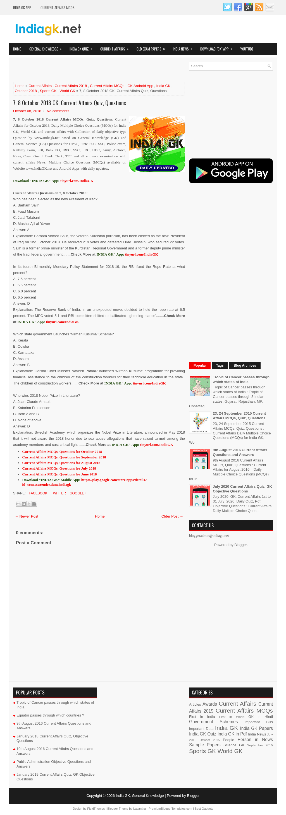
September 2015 (260, 745)
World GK (67, 91)
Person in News (255, 739)
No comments (58, 111)
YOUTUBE (246, 49)
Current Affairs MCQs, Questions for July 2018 (59, 468)
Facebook (37, 493)
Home (17, 49)
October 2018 (26, 91)
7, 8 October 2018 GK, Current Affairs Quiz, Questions (69, 103)
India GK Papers (256, 728)
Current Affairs (116, 47)
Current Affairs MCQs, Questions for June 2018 (59, 474)
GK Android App (140, 86)
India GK (163, 86)
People (228, 740)
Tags (220, 365)
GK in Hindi (260, 717)
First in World (231, 716)
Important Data (201, 729)
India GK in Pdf (232, 734)
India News (184, 47)
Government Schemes (213, 721)
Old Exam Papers (153, 47)
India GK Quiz (83, 47)
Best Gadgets (204, 808)
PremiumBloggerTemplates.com (170, 808)
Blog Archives (245, 365)
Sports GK (48, 91)
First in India (202, 717)
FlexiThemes (96, 808)
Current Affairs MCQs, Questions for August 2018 (61, 463)
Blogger (240, 545)
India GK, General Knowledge (140, 796)
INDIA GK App (22, 7)
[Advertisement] (78, 70)
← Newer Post (26, 516)
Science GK (233, 745)
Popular (200, 365)
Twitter (58, 493)
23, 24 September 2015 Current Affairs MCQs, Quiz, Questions (239, 415)
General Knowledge (47, 47)
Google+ (77, 493)
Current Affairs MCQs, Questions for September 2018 (64, 457)
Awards (209, 704)
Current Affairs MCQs (57, 7)
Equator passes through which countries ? (50, 715)
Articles (195, 704)
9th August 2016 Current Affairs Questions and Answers (240, 452)
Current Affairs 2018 (71, 86)
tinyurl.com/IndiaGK (141, 254)
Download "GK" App (218, 47)
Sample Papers (205, 744)
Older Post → (172, 516)
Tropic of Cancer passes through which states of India (241, 379)
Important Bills (258, 722)
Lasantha (139, 808)
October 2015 (210, 740)
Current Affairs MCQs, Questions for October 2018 (62, 451)
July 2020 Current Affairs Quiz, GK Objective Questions (242, 488)
